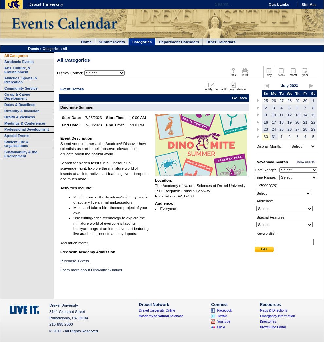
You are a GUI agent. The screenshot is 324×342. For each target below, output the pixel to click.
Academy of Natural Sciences (161, 316)
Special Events (16, 136)
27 (281, 101)
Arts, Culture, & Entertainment (17, 70)
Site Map (309, 5)
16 (266, 122)
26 (274, 101)
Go (258, 4)
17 (274, 122)
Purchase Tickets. (75, 261)
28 (289, 101)
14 (305, 115)
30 (305, 101)
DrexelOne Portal (273, 327)
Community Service (21, 88)
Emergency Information (277, 316)
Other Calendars (221, 42)
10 (274, 115)
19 (289, 122)
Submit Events (112, 42)
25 (266, 101)
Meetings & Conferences (25, 123)
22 (313, 122)
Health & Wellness (19, 117)
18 (281, 122)
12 (289, 115)
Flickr (221, 327)
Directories (268, 321)
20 (297, 122)
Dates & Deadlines (19, 105)
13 (297, 115)
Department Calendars (179, 42)
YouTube (223, 321)
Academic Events (19, 62)
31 (274, 137)
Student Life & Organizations (16, 144)
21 (305, 122)
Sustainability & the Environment (20, 154)
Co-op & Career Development (17, 96)
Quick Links (279, 4)
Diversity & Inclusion (22, 111)
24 (274, 129)
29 (297, 101)
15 (313, 115)
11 (281, 115)
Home (86, 42)
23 (266, 129)
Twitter (222, 316)
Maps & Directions (273, 310)
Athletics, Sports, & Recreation (20, 80)
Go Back (239, 98)
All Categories (16, 56)
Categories (142, 42)
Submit (264, 249)
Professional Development (26, 129)
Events (33, 49)
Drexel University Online (157, 310)
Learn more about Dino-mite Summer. (91, 270)
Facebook (224, 310)
